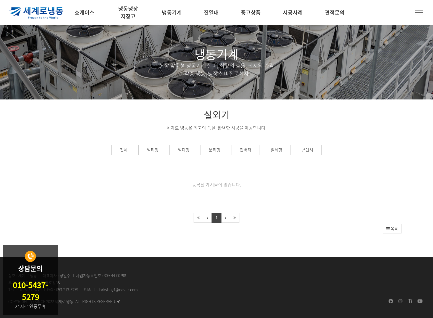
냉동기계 (172, 12)
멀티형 (153, 150)
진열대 (211, 12)
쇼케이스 (84, 12)
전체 (124, 150)
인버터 (245, 150)
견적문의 (335, 12)
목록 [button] (392, 229)
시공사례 (293, 12)
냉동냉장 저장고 (128, 12)
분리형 (214, 150)
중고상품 (251, 12)
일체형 (276, 150)
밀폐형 (183, 150)
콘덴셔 (307, 150)
